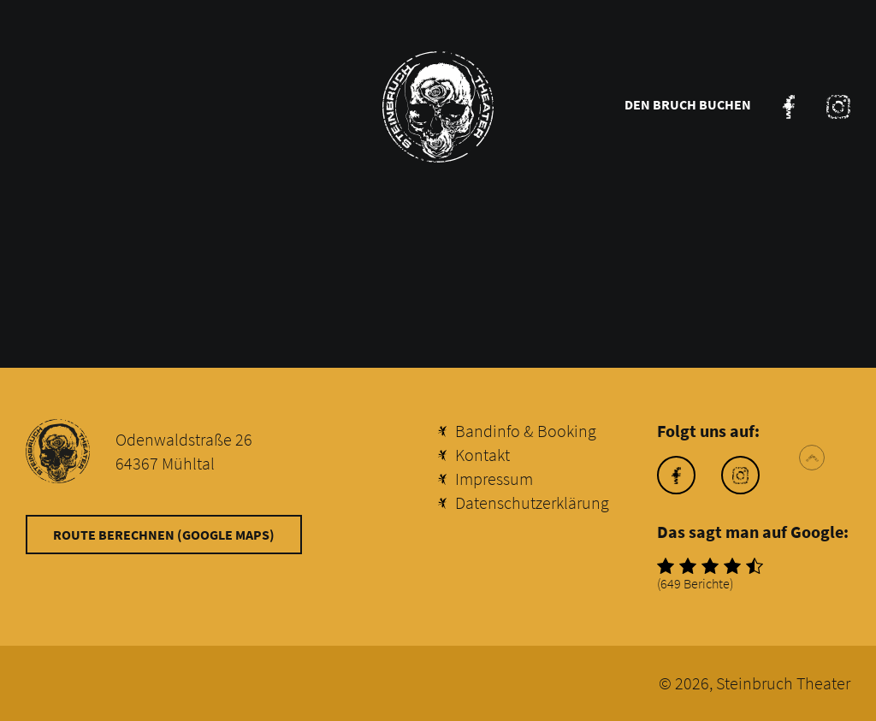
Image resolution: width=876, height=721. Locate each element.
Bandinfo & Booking (525, 430)
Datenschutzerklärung (532, 502)
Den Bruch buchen (687, 104)
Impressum (494, 478)
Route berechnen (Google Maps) (164, 534)
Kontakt (482, 454)
